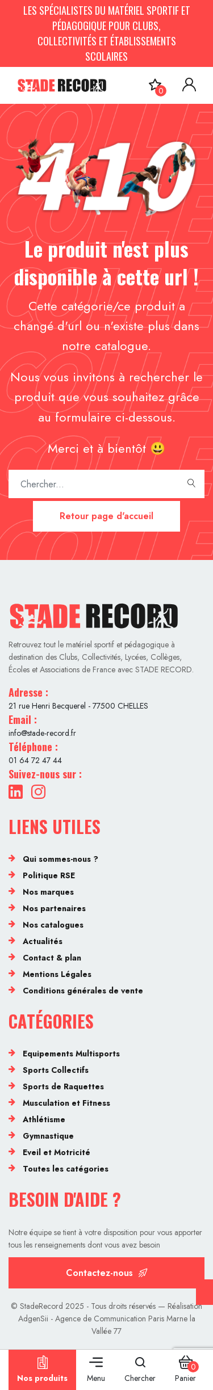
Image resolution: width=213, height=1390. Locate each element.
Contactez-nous (107, 1272)
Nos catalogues (53, 924)
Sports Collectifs (56, 1070)
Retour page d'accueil (106, 516)
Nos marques (48, 892)
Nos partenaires (54, 908)
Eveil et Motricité (56, 1152)
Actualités (42, 941)
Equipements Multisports (71, 1053)
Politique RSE (49, 875)
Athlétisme (44, 1119)
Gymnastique (48, 1136)
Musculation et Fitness (66, 1103)
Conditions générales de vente (83, 990)
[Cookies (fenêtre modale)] (204, 1292)
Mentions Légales (57, 974)
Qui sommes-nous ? (60, 859)
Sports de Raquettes (63, 1086)
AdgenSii (33, 1318)
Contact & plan (52, 957)
